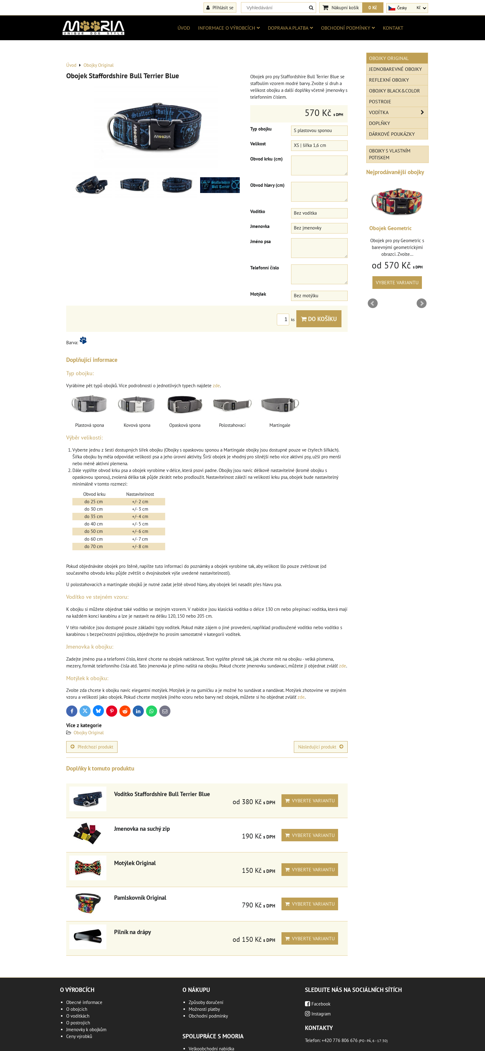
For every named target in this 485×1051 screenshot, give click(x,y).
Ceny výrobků (79, 1036)
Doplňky (379, 123)
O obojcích (76, 1009)
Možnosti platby (204, 1009)
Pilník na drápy (132, 932)
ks (286, 319)
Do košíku (319, 319)
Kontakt (393, 28)
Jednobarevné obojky (395, 69)
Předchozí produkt (92, 747)
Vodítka (398, 112)
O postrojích (78, 1023)
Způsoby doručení (206, 1002)
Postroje (380, 101)
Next (422, 303)
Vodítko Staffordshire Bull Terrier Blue (162, 794)
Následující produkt (320, 747)
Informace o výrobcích (229, 28)
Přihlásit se (220, 7)
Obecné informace (84, 1002)
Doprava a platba (290, 28)
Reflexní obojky (389, 80)
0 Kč (372, 7)
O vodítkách (77, 1016)
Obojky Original (89, 733)
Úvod (184, 28)
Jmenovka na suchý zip (142, 828)
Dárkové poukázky (392, 134)
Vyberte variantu (310, 800)
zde (216, 385)
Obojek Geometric (390, 228)
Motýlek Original (135, 863)
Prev (373, 303)
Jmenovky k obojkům (86, 1029)
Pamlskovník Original (140, 897)
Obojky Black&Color (394, 91)
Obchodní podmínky (348, 28)
